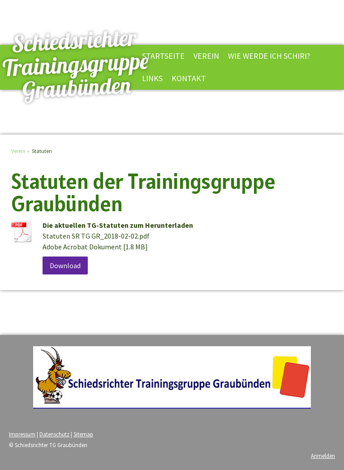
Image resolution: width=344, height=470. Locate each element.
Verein (206, 56)
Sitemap (83, 434)
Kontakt (189, 78)
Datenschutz (54, 434)
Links (152, 78)
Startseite (163, 56)
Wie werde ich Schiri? (269, 56)
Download (65, 265)
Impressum (22, 434)
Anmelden (323, 455)
